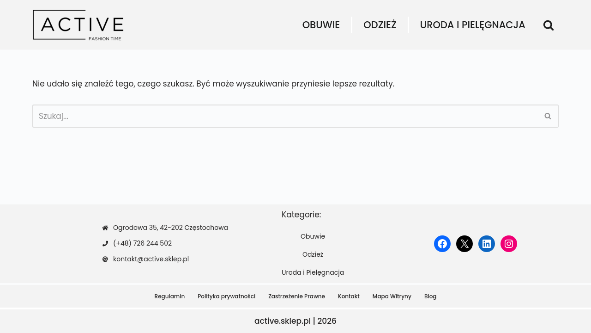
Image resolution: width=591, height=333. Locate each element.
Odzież (379, 24)
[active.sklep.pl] (78, 24)
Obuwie (321, 24)
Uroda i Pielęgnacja (472, 24)
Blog (430, 296)
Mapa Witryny (392, 296)
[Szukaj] (548, 25)
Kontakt (349, 296)
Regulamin (170, 296)
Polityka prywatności (226, 296)
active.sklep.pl (282, 321)
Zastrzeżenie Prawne (296, 296)
